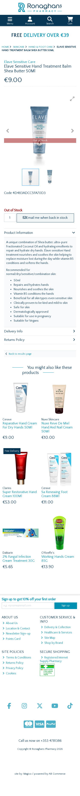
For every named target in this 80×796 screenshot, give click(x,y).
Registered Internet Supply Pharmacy (54, 659)
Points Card (11, 639)
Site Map (48, 638)
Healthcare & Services (56, 632)
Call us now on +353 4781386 (40, 741)
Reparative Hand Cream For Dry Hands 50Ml (20, 425)
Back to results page (20, 354)
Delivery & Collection (56, 627)
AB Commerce (57, 773)
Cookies (9, 673)
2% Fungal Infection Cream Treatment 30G (19, 559)
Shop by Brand (52, 643)
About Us (10, 623)
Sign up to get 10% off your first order (29, 599)
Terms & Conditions (17, 657)
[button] (72, 98)
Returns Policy (13, 663)
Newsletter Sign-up (17, 633)
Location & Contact (16, 628)
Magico (27, 773)
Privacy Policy (13, 668)
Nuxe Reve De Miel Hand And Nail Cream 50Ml (57, 427)
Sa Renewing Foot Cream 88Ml (54, 494)
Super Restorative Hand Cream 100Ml (20, 494)
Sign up (65, 605)
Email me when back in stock (45, 218)
